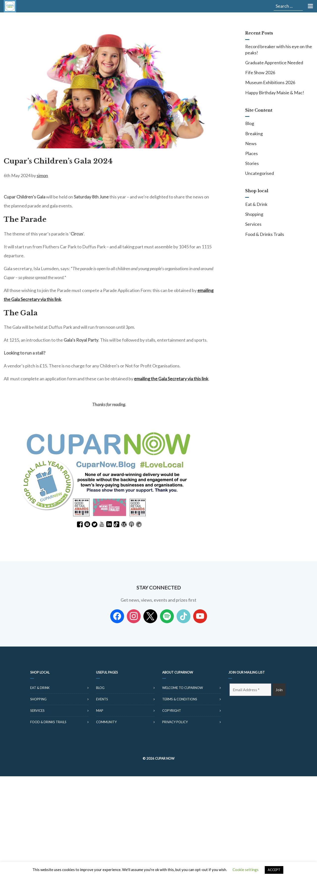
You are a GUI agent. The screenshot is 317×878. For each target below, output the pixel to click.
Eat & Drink (256, 204)
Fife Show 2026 (260, 72)
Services (253, 224)
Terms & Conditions (179, 699)
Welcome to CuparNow (182, 688)
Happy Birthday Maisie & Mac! (274, 92)
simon (42, 175)
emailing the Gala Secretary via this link (171, 378)
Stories (252, 163)
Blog (249, 123)
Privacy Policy (175, 722)
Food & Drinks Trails (264, 234)
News (251, 143)
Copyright (171, 711)
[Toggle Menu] (310, 6)
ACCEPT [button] (274, 870)
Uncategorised (259, 173)
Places (251, 153)
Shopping (254, 214)
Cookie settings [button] (246, 869)
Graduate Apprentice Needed (274, 62)
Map (99, 711)
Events (102, 699)
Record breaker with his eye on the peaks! (278, 49)
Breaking (254, 133)
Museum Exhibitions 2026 (270, 82)
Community (106, 722)
